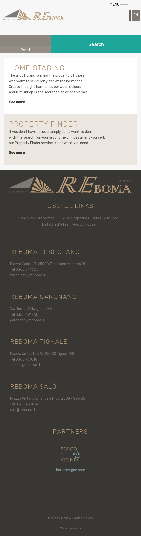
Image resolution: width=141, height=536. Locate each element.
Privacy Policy (59, 518)
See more (17, 153)
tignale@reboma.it (25, 365)
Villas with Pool (106, 218)
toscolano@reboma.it (27, 275)
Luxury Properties (73, 218)
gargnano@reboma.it (27, 320)
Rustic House (84, 224)
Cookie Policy (82, 518)
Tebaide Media (70, 528)
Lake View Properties (36, 218)
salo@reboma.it (23, 410)
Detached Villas (55, 224)
